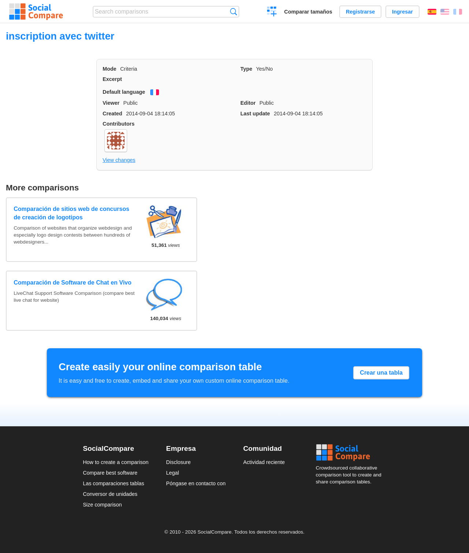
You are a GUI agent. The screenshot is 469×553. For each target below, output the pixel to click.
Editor (248, 103)
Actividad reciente (264, 462)
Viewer (111, 103)
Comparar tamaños (308, 12)
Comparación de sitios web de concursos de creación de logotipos (71, 213)
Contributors (118, 124)
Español (432, 12)
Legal (172, 473)
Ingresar (402, 12)
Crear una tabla (381, 373)
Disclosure (178, 462)
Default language (124, 92)
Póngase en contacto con (195, 483)
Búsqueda (233, 11)
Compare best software (110, 473)
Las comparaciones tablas (113, 483)
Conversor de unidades (110, 494)
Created (112, 113)
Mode (110, 69)
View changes (119, 160)
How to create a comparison (115, 462)
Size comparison (102, 505)
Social (351, 452)
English (444, 12)
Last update (255, 113)
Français (457, 12)
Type (246, 69)
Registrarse (360, 12)
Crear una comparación (272, 12)
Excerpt (112, 79)
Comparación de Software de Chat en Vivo (73, 282)
